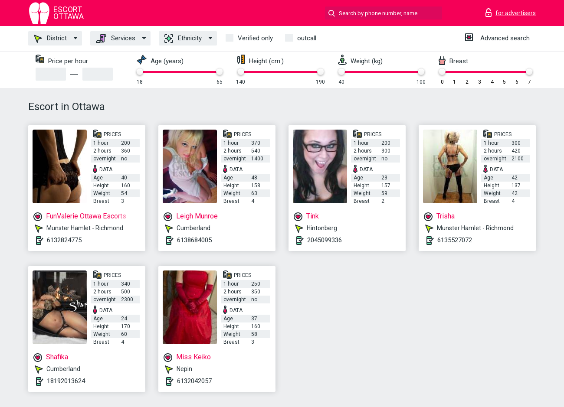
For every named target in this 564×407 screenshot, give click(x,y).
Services (115, 38)
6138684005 (194, 240)
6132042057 (194, 381)
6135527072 (454, 240)
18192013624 (66, 381)
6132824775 (64, 240)
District (50, 38)
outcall (306, 38)
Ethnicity (183, 38)
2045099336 (324, 240)
